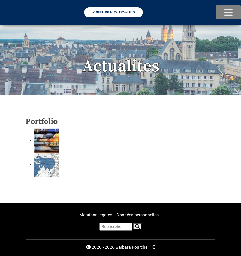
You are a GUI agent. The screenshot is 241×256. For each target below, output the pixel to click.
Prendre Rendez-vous (113, 12)
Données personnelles (137, 214)
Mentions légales (95, 214)
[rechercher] (137, 226)
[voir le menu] (228, 12)
